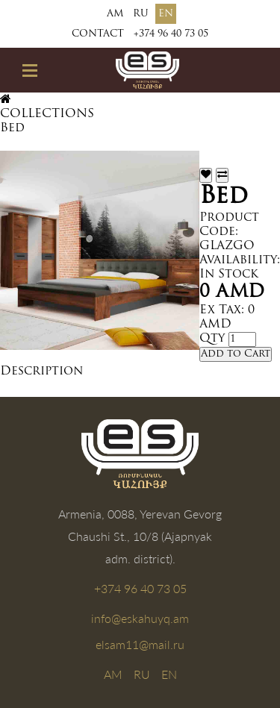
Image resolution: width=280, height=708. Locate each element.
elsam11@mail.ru (140, 644)
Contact (98, 34)
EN (165, 14)
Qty (212, 339)
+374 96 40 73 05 (171, 34)
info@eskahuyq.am (140, 618)
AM (115, 14)
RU (141, 14)
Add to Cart (235, 354)
